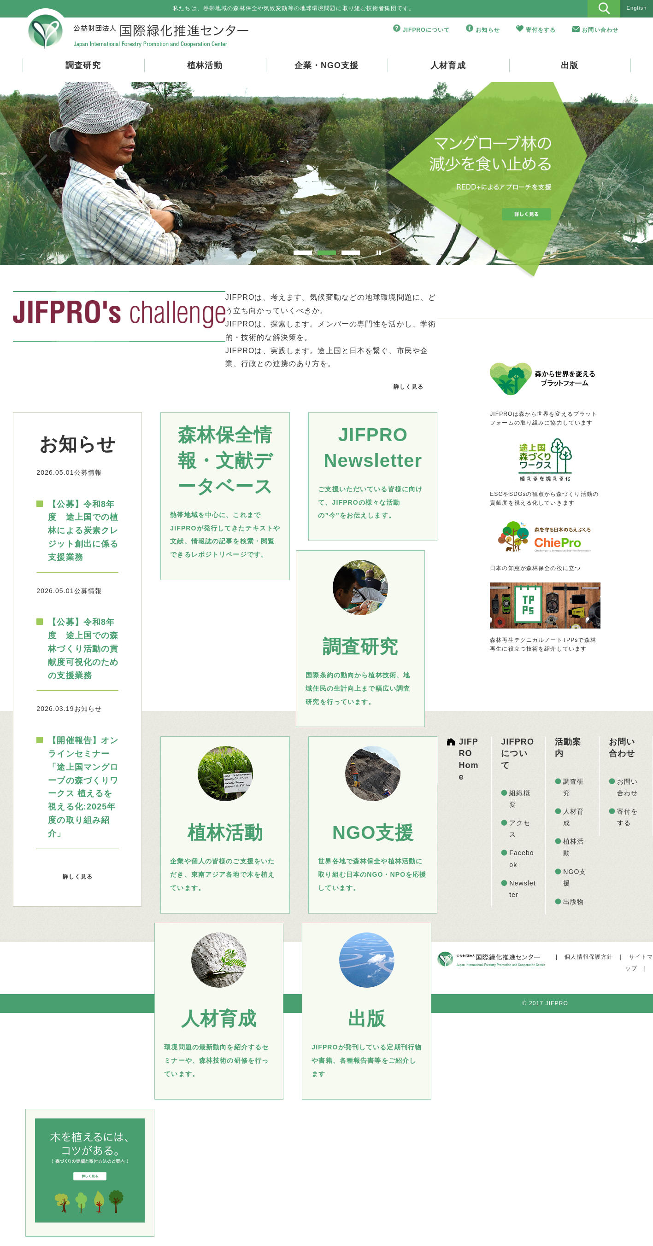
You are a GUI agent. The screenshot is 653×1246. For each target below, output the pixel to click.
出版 (569, 65)
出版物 (573, 901)
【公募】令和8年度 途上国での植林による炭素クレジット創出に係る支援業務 (83, 531)
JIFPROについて (426, 30)
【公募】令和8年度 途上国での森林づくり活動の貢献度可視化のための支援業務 (83, 648)
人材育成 (447, 65)
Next (617, 177)
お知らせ (488, 30)
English (637, 8)
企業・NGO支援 (326, 65)
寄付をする (541, 30)
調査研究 (82, 65)
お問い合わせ (600, 30)
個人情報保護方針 (589, 957)
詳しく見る (409, 387)
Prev (35, 177)
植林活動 (204, 65)
